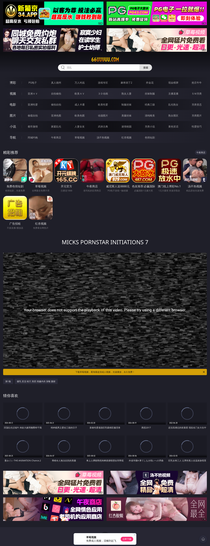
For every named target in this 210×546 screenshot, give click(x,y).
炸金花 (150, 82)
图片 (13, 115)
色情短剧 (150, 137)
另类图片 (197, 115)
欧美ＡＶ (80, 93)
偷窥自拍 (33, 115)
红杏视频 (126, 137)
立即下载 (127, 539)
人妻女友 (80, 126)
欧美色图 (80, 115)
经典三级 (150, 104)
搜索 (145, 67)
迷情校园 (126, 126)
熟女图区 (173, 115)
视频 (13, 93)
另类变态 (197, 104)
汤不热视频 (103, 137)
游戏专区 (103, 82)
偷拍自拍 (56, 104)
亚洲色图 (56, 115)
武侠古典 (103, 126)
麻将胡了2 (126, 82)
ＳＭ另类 (197, 93)
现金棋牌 (173, 82)
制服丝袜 (126, 104)
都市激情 (33, 126)
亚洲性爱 (33, 104)
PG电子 (33, 82)
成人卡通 (80, 104)
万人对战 (80, 82)
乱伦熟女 (173, 104)
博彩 (13, 82)
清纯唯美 (150, 115)
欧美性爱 (103, 104)
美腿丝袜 (126, 115)
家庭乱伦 (56, 126)
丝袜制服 (150, 93)
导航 (13, 137)
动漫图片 (103, 115)
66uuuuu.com (105, 59)
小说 (13, 126)
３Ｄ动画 (103, 93)
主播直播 (173, 93)
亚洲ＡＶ (33, 93)
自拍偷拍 (56, 93)
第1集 (8, 381)
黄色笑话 (173, 126)
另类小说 (150, 126)
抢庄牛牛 (197, 82)
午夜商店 (56, 137)
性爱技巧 (197, 126)
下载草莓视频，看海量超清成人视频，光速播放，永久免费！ (140, 372)
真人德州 (56, 82)
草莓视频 (80, 137)
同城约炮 (33, 137)
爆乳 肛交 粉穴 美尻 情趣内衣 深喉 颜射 (36, 381)
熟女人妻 (126, 93)
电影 (13, 104)
